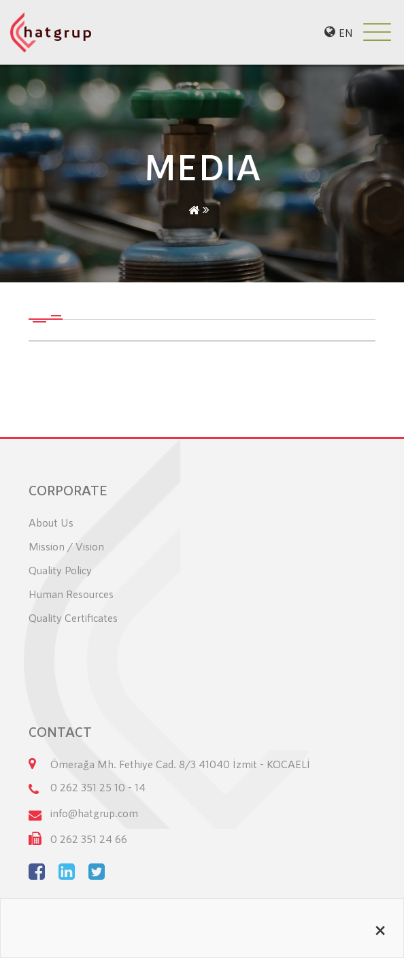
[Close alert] (380, 928)
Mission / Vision (66, 546)
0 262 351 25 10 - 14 (98, 786)
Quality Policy (60, 569)
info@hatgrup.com (94, 812)
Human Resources (71, 593)
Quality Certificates (73, 617)
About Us (51, 522)
